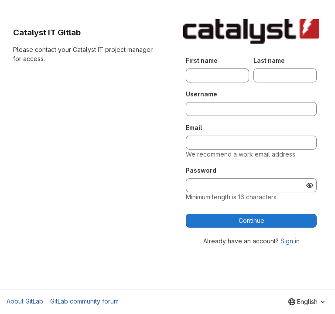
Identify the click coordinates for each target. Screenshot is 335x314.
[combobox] (306, 302)
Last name (269, 60)
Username (201, 94)
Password (201, 170)
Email (194, 127)
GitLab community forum (84, 301)
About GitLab (25, 301)
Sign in (290, 241)
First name (202, 60)
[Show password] (310, 185)
